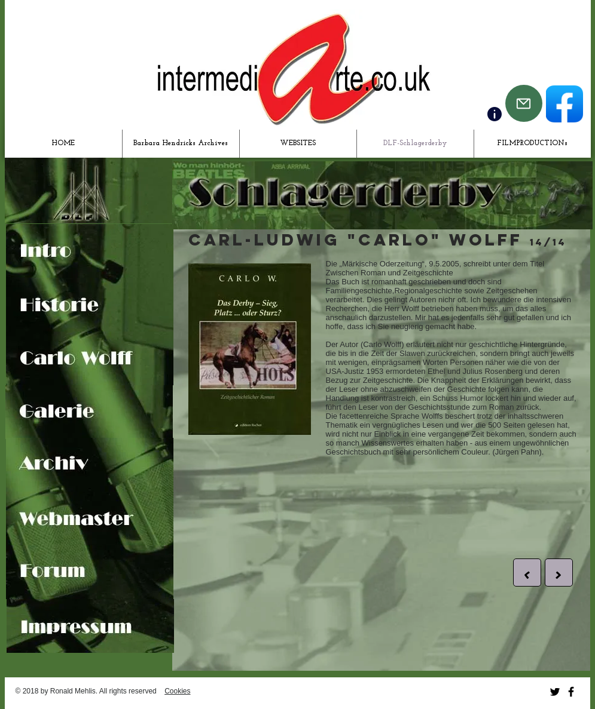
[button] (527, 572)
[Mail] (523, 103)
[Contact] (494, 114)
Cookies (177, 691)
